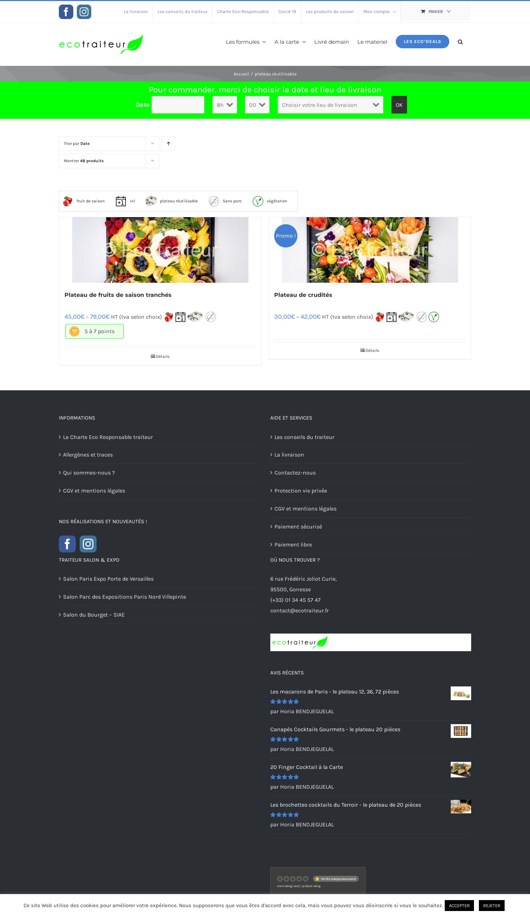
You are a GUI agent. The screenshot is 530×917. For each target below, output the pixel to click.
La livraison (289, 454)
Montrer (84, 160)
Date (143, 104)
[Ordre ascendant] (168, 143)
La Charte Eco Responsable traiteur (108, 437)
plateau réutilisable (172, 200)
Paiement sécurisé (298, 526)
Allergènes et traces (88, 454)
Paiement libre (293, 544)
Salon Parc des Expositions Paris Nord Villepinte (124, 596)
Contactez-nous (295, 472)
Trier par (77, 143)
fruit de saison (83, 200)
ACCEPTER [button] (459, 905)
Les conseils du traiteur (304, 437)
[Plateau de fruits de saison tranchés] (160, 250)
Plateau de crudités (303, 295)
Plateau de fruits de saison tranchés (118, 295)
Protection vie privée (301, 490)
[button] (460, 41)
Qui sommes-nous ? (89, 472)
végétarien (270, 200)
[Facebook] (67, 544)
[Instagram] (88, 544)
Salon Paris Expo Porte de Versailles (108, 578)
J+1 (125, 200)
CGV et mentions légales (94, 490)
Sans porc (225, 200)
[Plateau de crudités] (370, 250)
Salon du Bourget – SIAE (94, 614)
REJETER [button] (491, 905)
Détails (163, 356)
